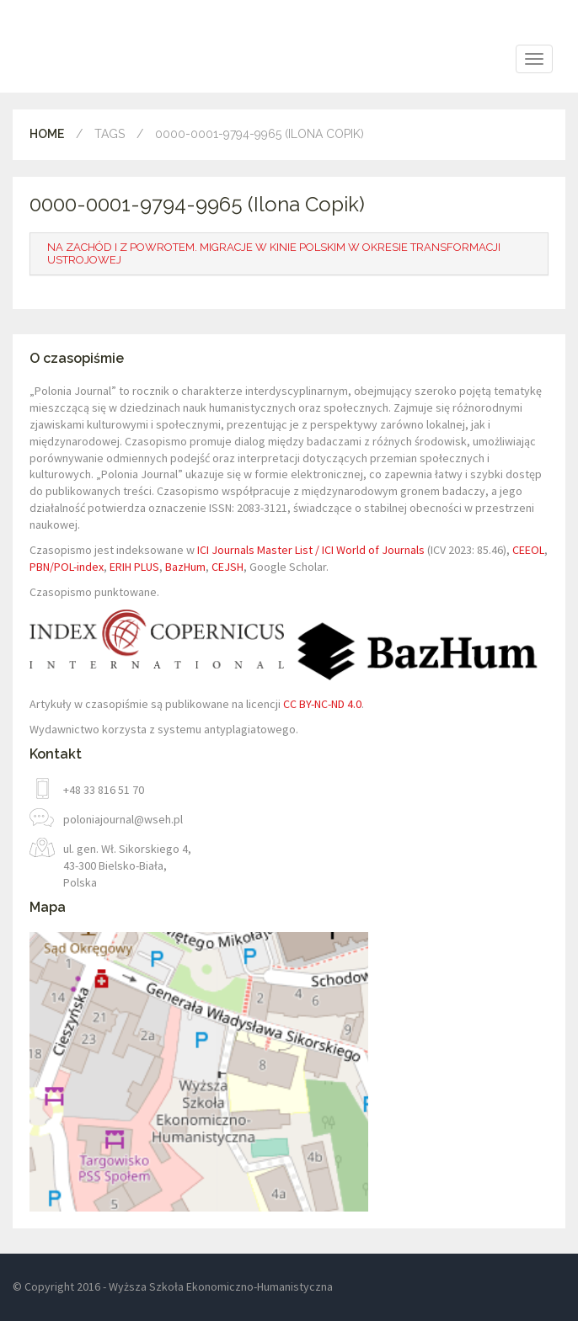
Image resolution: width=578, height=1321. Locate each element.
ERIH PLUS (134, 566)
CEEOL (528, 549)
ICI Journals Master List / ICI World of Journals (311, 549)
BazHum (185, 566)
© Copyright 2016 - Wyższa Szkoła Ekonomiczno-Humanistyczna (173, 1286)
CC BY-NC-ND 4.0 (322, 703)
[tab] (289, 253)
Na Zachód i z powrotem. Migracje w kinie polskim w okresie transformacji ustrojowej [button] (273, 253)
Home (46, 134)
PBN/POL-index (66, 566)
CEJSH (227, 566)
